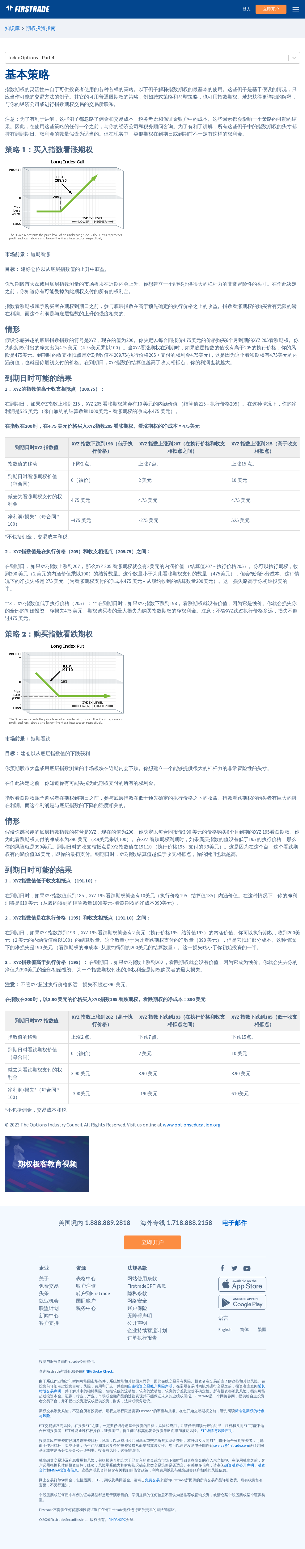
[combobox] (8, 57)
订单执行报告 (142, 1338)
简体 (244, 1330)
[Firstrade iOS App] (242, 1284)
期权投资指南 (41, 28)
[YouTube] (247, 1268)
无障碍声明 (139, 1315)
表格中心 (86, 1278)
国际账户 (86, 1301)
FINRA (113, 1519)
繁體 (262, 1330)
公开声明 (137, 1323)
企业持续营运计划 (147, 1330)
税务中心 (86, 1308)
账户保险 (137, 1308)
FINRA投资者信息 (64, 1470)
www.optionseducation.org (192, 1125)
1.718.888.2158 (189, 1222)
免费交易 (49, 1286)
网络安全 (137, 1301)
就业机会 (49, 1301)
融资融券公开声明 (239, 1465)
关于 (44, 1278)
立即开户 (271, 9)
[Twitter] (234, 1268)
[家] (27, 9)
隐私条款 (137, 1293)
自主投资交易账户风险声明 (150, 1386)
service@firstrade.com (231, 1445)
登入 (247, 9)
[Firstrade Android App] (242, 1302)
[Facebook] (222, 1268)
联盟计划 (49, 1308)
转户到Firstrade (93, 1293)
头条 (44, 1293)
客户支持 (49, 1323)
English (224, 1330)
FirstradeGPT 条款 (147, 1286)
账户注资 (86, 1286)
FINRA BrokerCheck (98, 1371)
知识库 (12, 28)
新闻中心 (49, 1315)
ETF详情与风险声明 (216, 1430)
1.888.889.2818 (107, 1222)
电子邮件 (234, 1222)
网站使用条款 (142, 1278)
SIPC (122, 1519)
